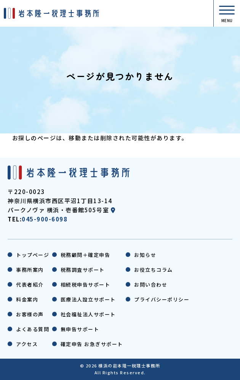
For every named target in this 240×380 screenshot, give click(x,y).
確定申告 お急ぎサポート (92, 344)
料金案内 (27, 299)
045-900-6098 (44, 219)
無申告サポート (80, 329)
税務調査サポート (83, 269)
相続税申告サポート (85, 284)
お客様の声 (30, 314)
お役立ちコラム (153, 269)
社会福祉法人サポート (88, 314)
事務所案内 (30, 269)
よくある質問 (32, 329)
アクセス (27, 344)
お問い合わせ (150, 284)
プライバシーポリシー (161, 299)
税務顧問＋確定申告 (85, 254)
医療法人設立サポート (88, 299)
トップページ (32, 254)
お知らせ (145, 254)
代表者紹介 (30, 284)
